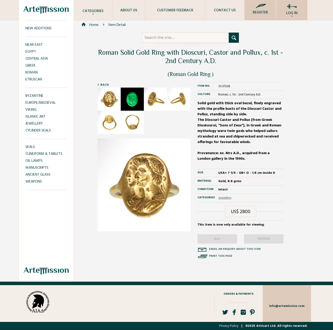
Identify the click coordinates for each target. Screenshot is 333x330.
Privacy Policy (228, 326)
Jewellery (224, 198)
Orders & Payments (238, 294)
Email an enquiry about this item (235, 249)
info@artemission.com (287, 306)
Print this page (220, 256)
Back (104, 85)
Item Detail (117, 25)
